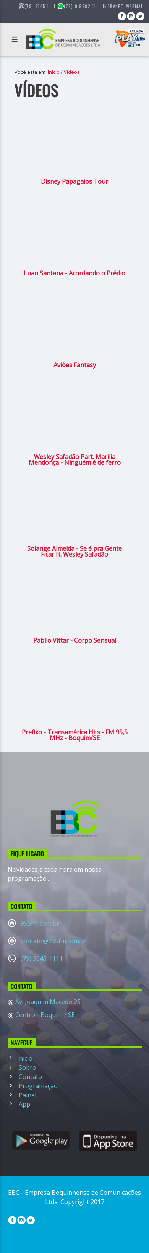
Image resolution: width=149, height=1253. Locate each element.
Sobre (26, 1067)
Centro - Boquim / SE (44, 1015)
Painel (26, 1095)
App (23, 1104)
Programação (37, 1086)
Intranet (113, 6)
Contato (29, 1076)
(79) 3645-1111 (42, 958)
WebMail (135, 6)
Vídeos (72, 71)
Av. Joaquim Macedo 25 (47, 1002)
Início (54, 71)
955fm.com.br (40, 923)
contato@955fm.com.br (54, 941)
